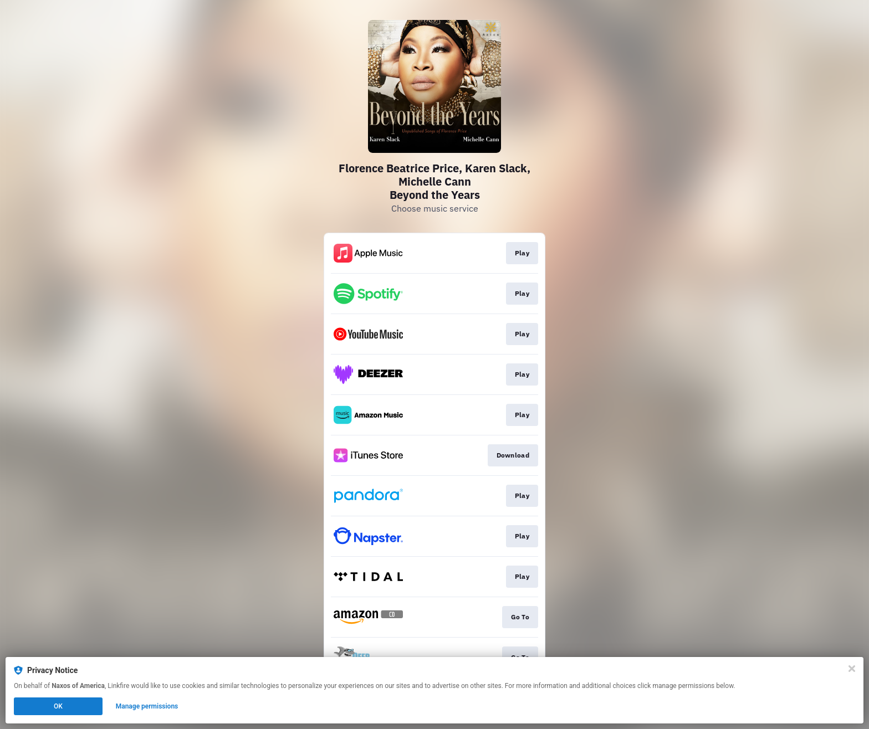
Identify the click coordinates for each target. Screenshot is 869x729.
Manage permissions (147, 706)
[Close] (852, 668)
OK (58, 706)
